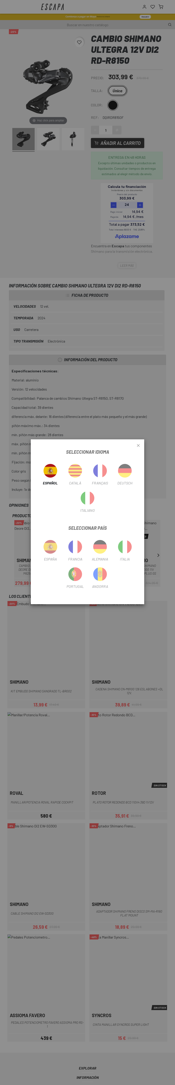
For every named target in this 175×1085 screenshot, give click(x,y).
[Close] (138, 445)
